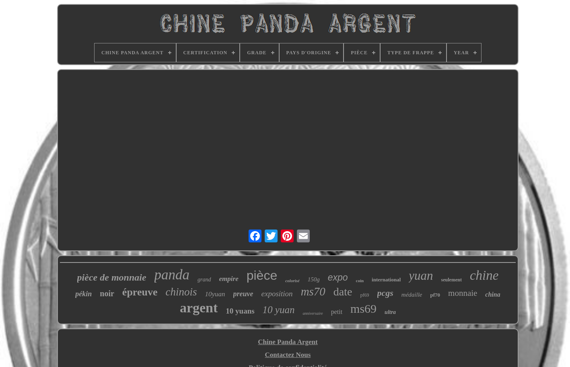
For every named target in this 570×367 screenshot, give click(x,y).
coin (360, 280)
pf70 (435, 295)
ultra (390, 312)
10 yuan (279, 309)
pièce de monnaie (111, 277)
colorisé (292, 280)
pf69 (364, 295)
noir (107, 293)
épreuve (140, 292)
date (342, 291)
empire (229, 279)
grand (204, 280)
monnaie (462, 293)
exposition (277, 293)
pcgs (385, 293)
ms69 (363, 308)
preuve (243, 294)
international (386, 280)
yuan (421, 276)
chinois (181, 292)
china (492, 294)
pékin (83, 294)
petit (336, 311)
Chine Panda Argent (287, 342)
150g (314, 279)
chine (484, 275)
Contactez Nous (288, 355)
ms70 (313, 291)
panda (172, 275)
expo (338, 277)
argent (199, 307)
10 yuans (240, 311)
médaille (411, 294)
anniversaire (312, 313)
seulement (451, 280)
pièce (262, 275)
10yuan (215, 294)
